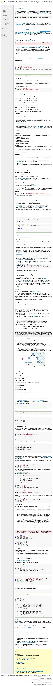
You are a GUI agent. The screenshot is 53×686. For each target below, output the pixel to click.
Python (3, 1)
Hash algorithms (5, 9)
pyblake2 (29, 627)
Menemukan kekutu (49, 684)
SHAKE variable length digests (7, 13)
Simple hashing (6, 19)
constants (28, 338)
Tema (38, 2)
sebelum (43, 1)
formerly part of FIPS (43, 13)
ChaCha (25, 625)
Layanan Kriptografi (24, 1)
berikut (46, 1)
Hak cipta (42, 678)
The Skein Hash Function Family (22, 560)
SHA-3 (23, 622)
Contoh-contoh (6, 18)
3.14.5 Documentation (9, 1)
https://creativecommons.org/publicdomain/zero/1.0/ (28, 642)
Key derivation (5, 15)
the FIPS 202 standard (22, 13)
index (51, 1)
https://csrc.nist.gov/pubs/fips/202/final (22, 659)
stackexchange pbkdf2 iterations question (23, 259)
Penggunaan (4, 10)
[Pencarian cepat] (45, 2)
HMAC (39, 296)
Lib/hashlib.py (22, 8)
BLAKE (28, 622)
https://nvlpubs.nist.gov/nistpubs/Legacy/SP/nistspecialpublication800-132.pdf (29, 671)
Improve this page (4, 36)
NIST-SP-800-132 (38, 258)
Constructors (4, 11)
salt (24, 244)
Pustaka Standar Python (16, 1)
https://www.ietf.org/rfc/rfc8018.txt (21, 668)
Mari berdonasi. (50, 682)
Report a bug (3, 35)
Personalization (6, 23)
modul (49, 1)
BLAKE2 (16, 291)
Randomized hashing (7, 22)
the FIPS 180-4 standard (41, 12)
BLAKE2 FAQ (41, 532)
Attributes (4, 12)
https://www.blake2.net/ (19, 662)
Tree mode (5, 24)
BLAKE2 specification (25, 369)
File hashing (4, 14)
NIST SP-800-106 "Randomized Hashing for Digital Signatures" (27, 525)
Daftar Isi (3, 6)
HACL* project (40, 58)
